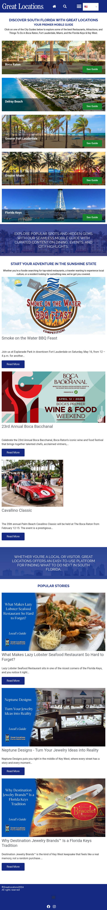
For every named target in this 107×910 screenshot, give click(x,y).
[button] (79, 6)
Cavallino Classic (17, 510)
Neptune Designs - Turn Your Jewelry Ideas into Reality (50, 750)
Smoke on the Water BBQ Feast (29, 338)
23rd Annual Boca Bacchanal (27, 426)
